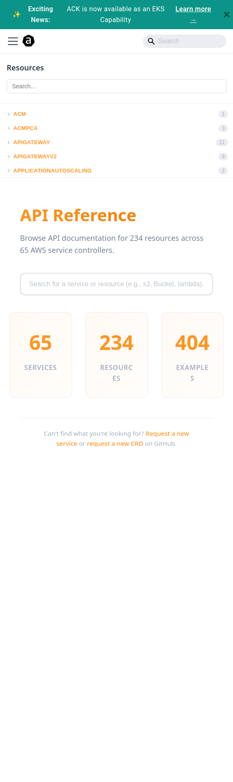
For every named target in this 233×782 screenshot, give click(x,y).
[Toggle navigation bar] (13, 41)
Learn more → (193, 14)
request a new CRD (115, 443)
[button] (8, 114)
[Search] (184, 41)
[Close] (226, 14)
